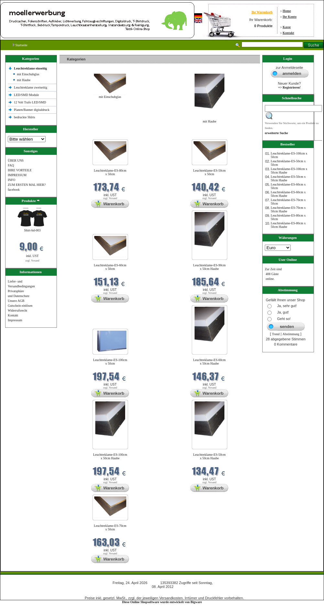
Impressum (15, 320)
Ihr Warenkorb (262, 12)
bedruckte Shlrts (24, 117)
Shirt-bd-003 (32, 230)
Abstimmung (291, 334)
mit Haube (23, 80)
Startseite (20, 45)
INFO (11, 180)
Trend (276, 334)
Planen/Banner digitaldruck (31, 110)
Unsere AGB (16, 301)
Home (287, 11)
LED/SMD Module (26, 95)
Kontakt (288, 33)
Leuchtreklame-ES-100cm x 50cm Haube (110, 456)
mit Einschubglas (28, 74)
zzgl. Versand (32, 260)
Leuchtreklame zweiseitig (31, 87)
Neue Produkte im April (76, 135)
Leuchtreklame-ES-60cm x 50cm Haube (209, 361)
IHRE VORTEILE (20, 170)
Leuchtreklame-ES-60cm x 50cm (110, 267)
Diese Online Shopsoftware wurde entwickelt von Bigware (162, 602)
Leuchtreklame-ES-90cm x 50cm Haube (209, 267)
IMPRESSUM (17, 175)
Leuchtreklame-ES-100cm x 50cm (110, 361)
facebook (14, 189)
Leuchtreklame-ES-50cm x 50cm (209, 172)
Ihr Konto (290, 16)
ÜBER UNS (16, 160)
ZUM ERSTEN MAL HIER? (27, 184)
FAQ (11, 165)
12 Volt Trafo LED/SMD (30, 102)
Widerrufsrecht (17, 310)
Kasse (287, 27)
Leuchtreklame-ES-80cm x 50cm (110, 172)
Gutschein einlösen (20, 305)
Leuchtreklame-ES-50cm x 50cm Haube (209, 456)
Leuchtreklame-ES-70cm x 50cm (110, 527)
